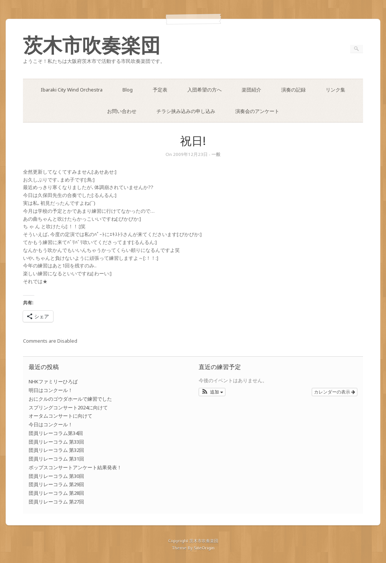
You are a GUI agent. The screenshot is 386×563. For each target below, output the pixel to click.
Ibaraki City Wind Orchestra (72, 89)
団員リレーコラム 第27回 (56, 501)
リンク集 (335, 89)
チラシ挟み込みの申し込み (185, 111)
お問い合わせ (121, 111)
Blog (128, 89)
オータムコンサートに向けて (60, 415)
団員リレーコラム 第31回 (56, 458)
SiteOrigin (204, 548)
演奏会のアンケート (257, 111)
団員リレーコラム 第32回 (56, 450)
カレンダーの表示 (334, 392)
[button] (212, 392)
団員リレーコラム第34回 (56, 433)
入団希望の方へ (204, 89)
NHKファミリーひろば (53, 381)
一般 (216, 154)
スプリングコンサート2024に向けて (68, 407)
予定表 (160, 89)
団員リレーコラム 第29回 (56, 484)
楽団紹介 (251, 89)
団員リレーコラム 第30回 (56, 476)
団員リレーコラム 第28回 (56, 493)
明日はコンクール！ (51, 390)
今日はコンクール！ (51, 424)
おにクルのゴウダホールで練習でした (70, 398)
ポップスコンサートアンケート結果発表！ (75, 467)
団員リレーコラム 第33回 (56, 441)
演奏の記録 (293, 89)
